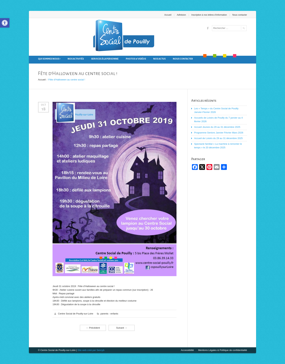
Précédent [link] (93, 327)
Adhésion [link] (181, 15)
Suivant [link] (121, 327)
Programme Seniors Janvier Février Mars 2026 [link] (218, 132)
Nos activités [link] (76, 59)
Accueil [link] (167, 15)
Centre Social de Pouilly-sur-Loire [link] (75, 313)
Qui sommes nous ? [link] (49, 59)
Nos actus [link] (159, 59)
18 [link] (43, 109)
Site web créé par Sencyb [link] (90, 350)
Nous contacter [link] (239, 15)
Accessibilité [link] (187, 350)
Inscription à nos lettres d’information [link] (209, 15)
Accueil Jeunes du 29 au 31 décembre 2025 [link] (217, 127)
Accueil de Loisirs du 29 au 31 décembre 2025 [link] (218, 138)
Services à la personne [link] (105, 59)
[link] (4, 23)
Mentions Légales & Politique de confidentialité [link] (222, 350)
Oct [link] (43, 104)
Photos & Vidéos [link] (136, 59)
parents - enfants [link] (109, 313)
